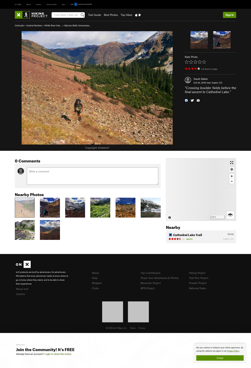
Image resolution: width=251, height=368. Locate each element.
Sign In (229, 14)
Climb (18, 4)
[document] (220, 353)
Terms (133, 328)
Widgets (97, 282)
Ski (64, 4)
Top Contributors (150, 272)
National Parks (197, 288)
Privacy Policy (233, 351)
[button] (186, 100)
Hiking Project (197, 272)
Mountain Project (150, 282)
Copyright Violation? (97, 147)
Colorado (19, 25)
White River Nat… (53, 25)
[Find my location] (231, 169)
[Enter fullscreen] (231, 162)
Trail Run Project (198, 277)
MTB (29, 4)
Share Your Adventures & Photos (159, 277)
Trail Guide (94, 14)
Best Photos (111, 14)
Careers (20, 293)
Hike (38, 4)
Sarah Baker (200, 78)
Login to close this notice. (58, 354)
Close (220, 357)
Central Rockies (34, 25)
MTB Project (147, 288)
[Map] (201, 189)
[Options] (230, 215)
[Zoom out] (231, 181)
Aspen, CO (217, 82)
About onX (22, 288)
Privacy (142, 328)
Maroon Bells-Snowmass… (77, 25)
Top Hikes (126, 14)
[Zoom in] (231, 176)
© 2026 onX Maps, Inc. (116, 328)
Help (94, 277)
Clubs (95, 288)
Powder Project (198, 282)
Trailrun (51, 4)
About (95, 272)
